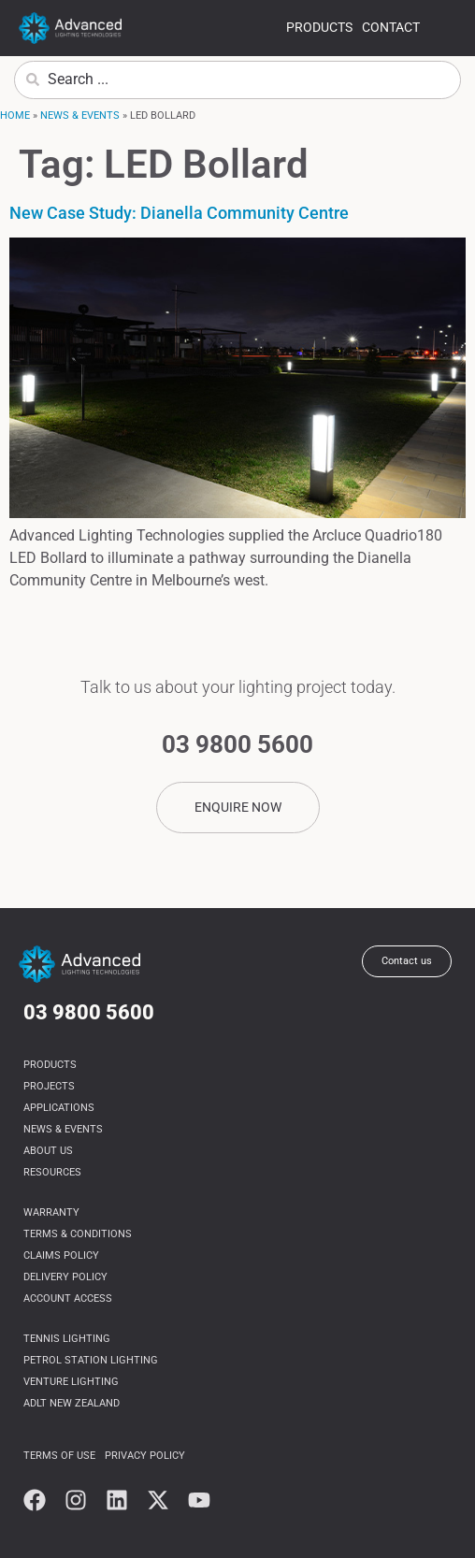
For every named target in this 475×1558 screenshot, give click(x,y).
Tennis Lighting (66, 1339)
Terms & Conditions (77, 1234)
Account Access (67, 1298)
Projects (49, 1086)
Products (319, 27)
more (445, 30)
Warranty (51, 1212)
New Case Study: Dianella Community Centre (179, 213)
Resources (52, 1172)
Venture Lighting (71, 1382)
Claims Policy (61, 1255)
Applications (58, 1108)
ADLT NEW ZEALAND (71, 1403)
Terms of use (59, 1456)
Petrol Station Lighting (90, 1360)
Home (15, 115)
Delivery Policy (65, 1277)
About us (48, 1151)
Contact (391, 27)
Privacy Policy (145, 1456)
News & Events (80, 115)
